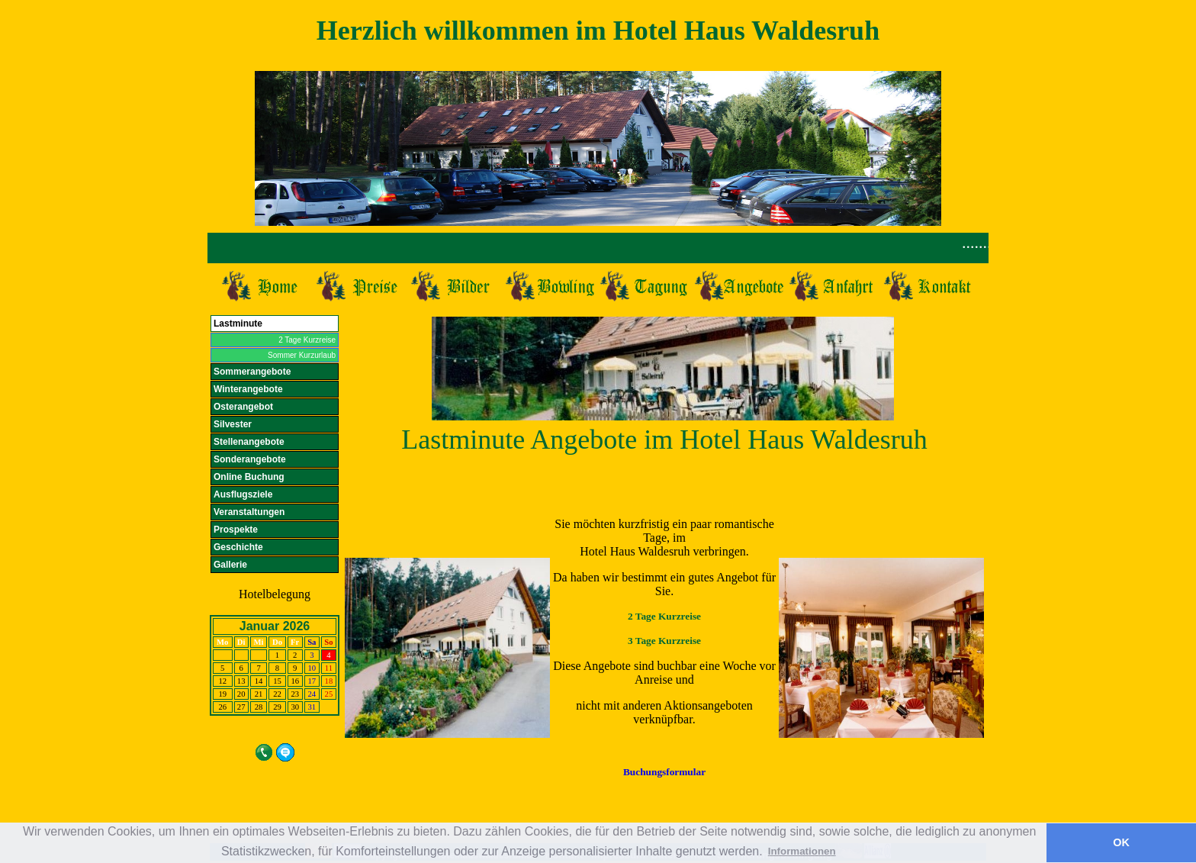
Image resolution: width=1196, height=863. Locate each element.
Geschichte (238, 547)
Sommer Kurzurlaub (302, 355)
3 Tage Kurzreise (664, 640)
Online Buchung (249, 477)
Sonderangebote (250, 459)
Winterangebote (248, 389)
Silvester (233, 424)
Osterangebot (243, 406)
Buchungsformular (664, 772)
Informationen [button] (802, 851)
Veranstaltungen (249, 512)
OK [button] (1121, 842)
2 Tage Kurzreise (307, 340)
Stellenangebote (249, 441)
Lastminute (238, 323)
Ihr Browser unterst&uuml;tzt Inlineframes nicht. (598, 248)
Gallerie (230, 564)
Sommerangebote (252, 371)
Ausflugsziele (243, 494)
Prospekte (236, 529)
